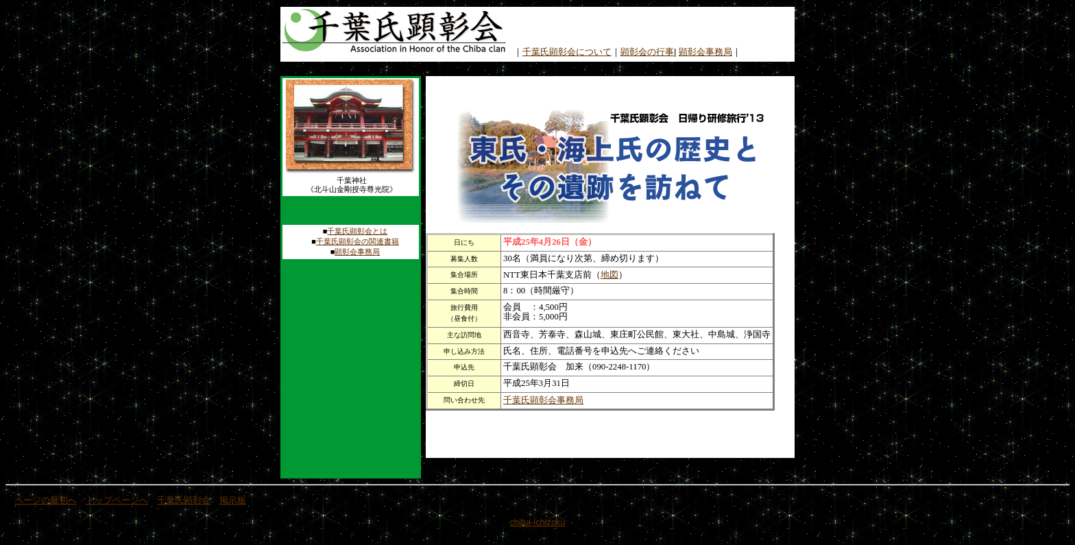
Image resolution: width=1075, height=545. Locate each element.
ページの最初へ (45, 500)
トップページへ (117, 500)
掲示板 (232, 500)
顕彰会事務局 (705, 52)
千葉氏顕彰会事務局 (543, 400)
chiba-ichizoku (537, 522)
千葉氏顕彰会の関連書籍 (357, 241)
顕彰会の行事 (647, 52)
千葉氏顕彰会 (183, 500)
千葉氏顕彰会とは (357, 231)
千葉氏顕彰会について (567, 52)
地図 (609, 274)
